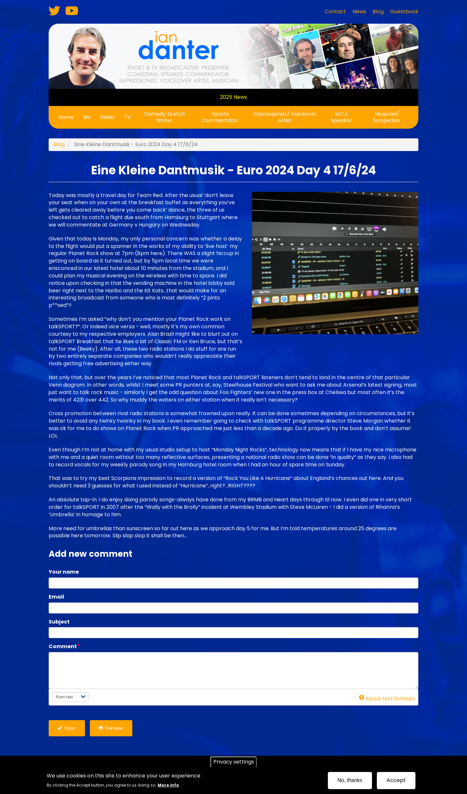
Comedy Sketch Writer (164, 117)
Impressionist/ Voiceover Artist (285, 117)
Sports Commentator (220, 117)
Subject (59, 621)
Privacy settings (233, 761)
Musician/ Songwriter (387, 117)
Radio (107, 117)
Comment (63, 646)
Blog (59, 144)
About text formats (387, 698)
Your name (64, 572)
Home (66, 117)
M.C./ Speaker (341, 117)
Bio (87, 117)
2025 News (233, 97)
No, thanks (350, 780)
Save (66, 728)
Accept (396, 780)
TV (127, 117)
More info (168, 785)
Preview (111, 728)
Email (56, 597)
